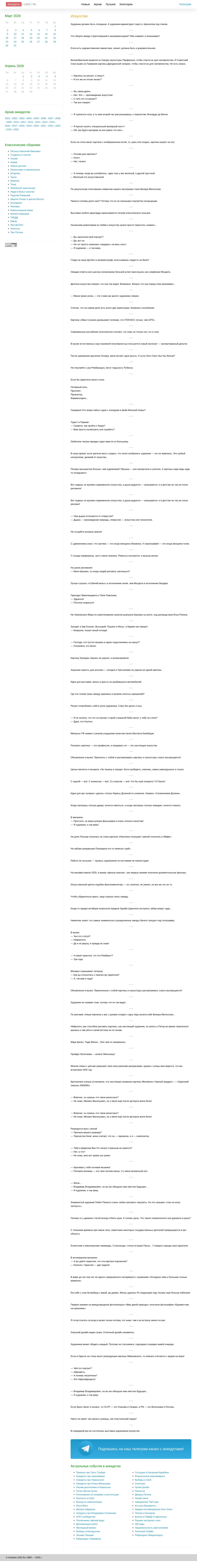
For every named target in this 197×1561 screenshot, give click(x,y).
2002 (14, 118)
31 (15, 45)
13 (38, 34)
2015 (52, 122)
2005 (36, 118)
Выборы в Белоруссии (88, 1531)
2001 (7, 118)
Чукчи (13, 177)
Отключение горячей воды (90, 1520)
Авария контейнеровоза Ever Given (153, 1509)
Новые (85, 4)
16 (7, 38)
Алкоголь (15, 228)
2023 (57, 125)
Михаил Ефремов (85, 1509)
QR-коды (139, 1524)
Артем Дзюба (142, 1487)
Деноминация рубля (87, 1524)
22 (54, 38)
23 (7, 41)
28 (46, 41)
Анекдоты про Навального (90, 1480)
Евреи (13, 221)
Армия (13, 162)
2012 (30, 122)
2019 (29, 125)
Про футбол (16, 225)
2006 (43, 118)
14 (46, 34)
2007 (50, 118)
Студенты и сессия (20, 155)
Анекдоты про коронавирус (90, 1476)
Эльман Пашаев (84, 1535)
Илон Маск (82, 1505)
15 (54, 34)
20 (38, 38)
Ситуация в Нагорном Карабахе (152, 1472)
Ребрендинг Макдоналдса (149, 1535)
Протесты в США (85, 1498)
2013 (37, 122)
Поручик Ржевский (20, 195)
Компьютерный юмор (21, 210)
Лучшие (111, 4)
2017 (14, 125)
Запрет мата (141, 1498)
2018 (21, 125)
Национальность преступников (151, 1527)
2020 (36, 125)
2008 (57, 118)
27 (38, 41)
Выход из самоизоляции (89, 1502)
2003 (21, 118)
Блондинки (16, 203)
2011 (23, 122)
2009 (8, 122)
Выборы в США (143, 1480)
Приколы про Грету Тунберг (90, 1472)
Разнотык (140, 1491)
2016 (7, 125)
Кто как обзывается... (146, 1505)
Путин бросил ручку (86, 1491)
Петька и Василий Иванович (25, 151)
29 (54, 41)
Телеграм (185, 4)
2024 (8, 129)
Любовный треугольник (22, 188)
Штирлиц (15, 173)
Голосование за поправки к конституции (97, 1494)
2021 (43, 125)
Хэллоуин (140, 1483)
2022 (50, 125)
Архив (98, 4)
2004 (29, 118)
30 (7, 45)
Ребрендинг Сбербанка (88, 1539)
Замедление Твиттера (147, 1502)
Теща (13, 184)
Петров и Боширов (145, 1513)
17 (15, 38)
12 (31, 34)
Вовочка (14, 180)
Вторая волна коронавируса (150, 1476)
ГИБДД (14, 217)
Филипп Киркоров (19, 214)
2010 (16, 122)
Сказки (14, 158)
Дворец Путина (143, 1494)
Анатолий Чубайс (144, 1531)
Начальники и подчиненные (25, 169)
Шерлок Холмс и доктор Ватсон (27, 199)
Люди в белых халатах (22, 191)
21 (46, 38)
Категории (126, 4)
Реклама (15, 206)
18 (22, 38)
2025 (16, 129)
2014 (44, 122)
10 (15, 34)
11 (22, 34)
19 (31, 38)
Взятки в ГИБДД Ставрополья (151, 1516)
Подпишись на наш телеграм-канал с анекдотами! (141, 1449)
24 (15, 41)
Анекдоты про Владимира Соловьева (96, 1513)
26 (31, 41)
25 (22, 41)
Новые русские (18, 166)
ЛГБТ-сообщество (85, 1516)
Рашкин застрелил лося (147, 1520)
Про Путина (16, 232)
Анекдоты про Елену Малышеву (93, 1483)
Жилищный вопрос (86, 1527)
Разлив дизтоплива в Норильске (93, 1487)
